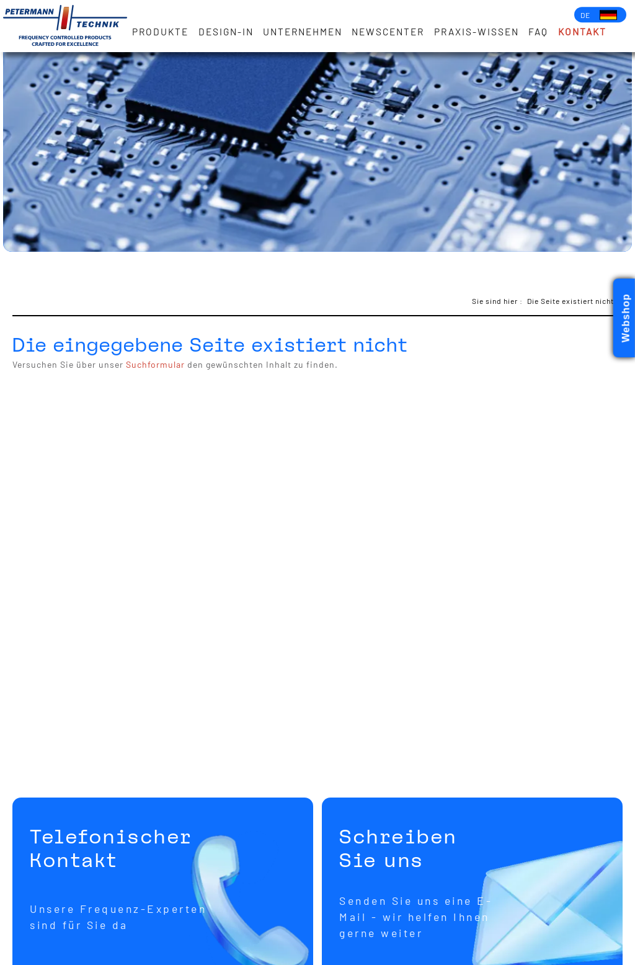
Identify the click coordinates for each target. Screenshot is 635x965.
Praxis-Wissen (476, 31)
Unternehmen (302, 31)
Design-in (226, 31)
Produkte (160, 31)
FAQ (538, 31)
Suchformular (155, 364)
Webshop (626, 317)
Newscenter (388, 31)
